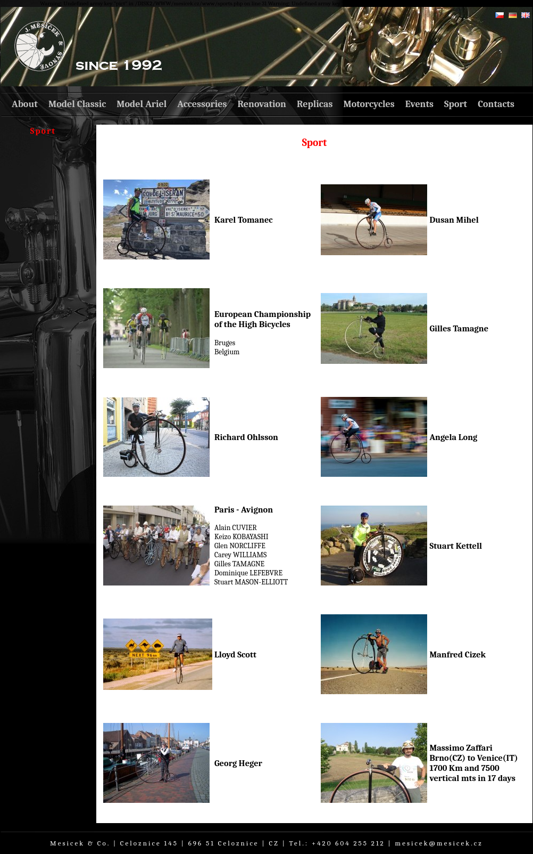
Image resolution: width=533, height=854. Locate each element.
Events (419, 104)
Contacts (496, 104)
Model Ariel (141, 104)
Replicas (314, 104)
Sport (455, 104)
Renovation (262, 104)
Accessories (202, 104)
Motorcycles (368, 104)
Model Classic (77, 104)
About (25, 104)
